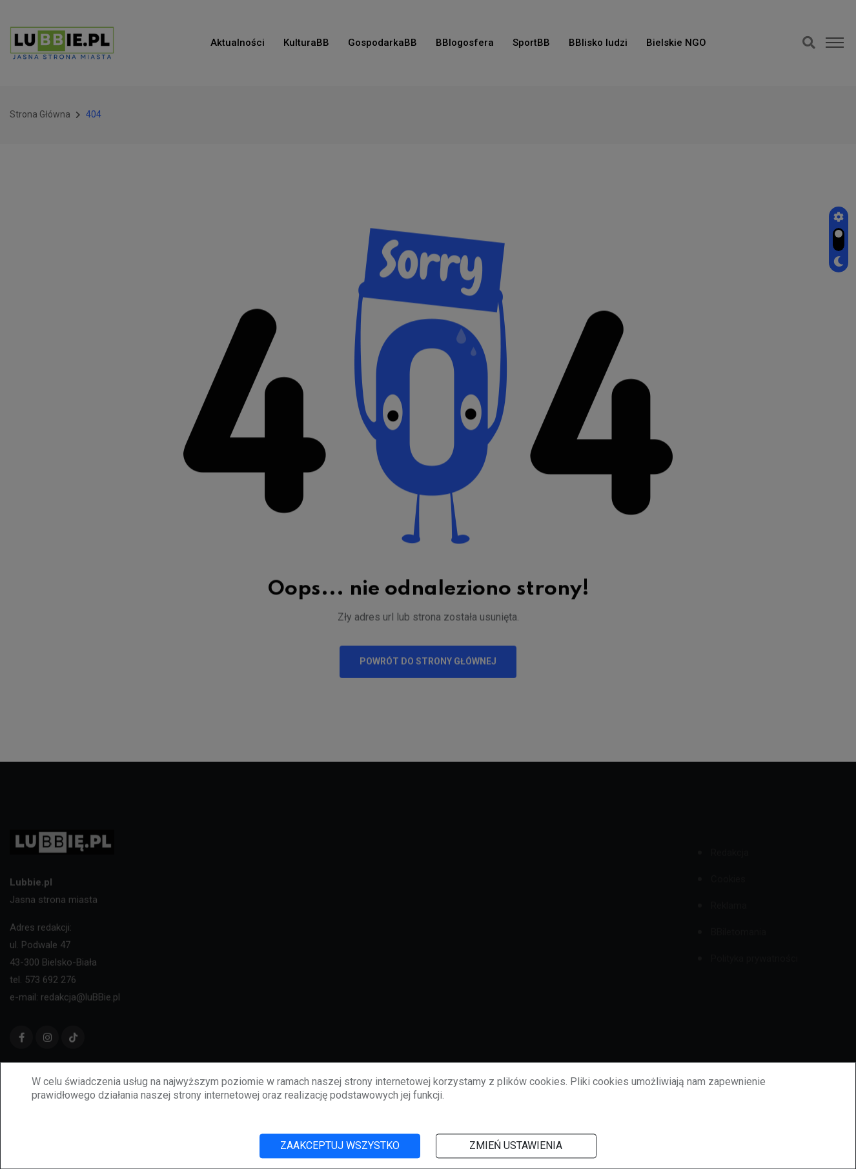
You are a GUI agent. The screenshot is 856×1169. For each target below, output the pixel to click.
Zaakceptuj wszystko (340, 1145)
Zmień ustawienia (515, 1145)
